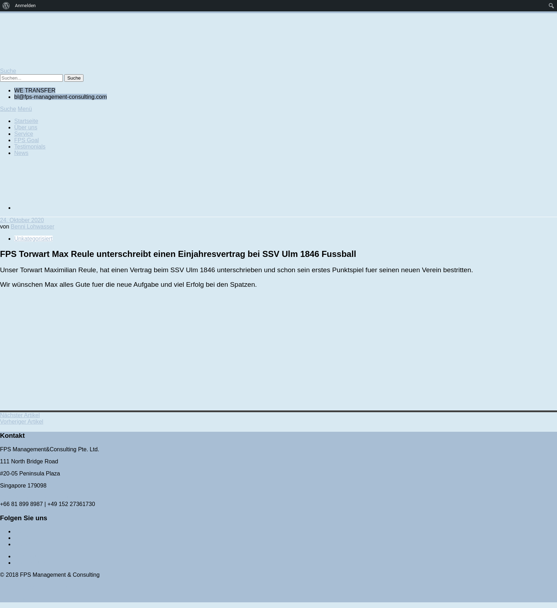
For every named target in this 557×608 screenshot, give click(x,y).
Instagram (26, 544)
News (21, 153)
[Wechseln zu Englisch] (67, 208)
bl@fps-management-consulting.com (46, 498)
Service (23, 134)
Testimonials (29, 147)
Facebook (26, 538)
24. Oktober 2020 (22, 220)
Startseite (26, 121)
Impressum (28, 556)
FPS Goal (26, 140)
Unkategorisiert (33, 239)
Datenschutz (30, 563)
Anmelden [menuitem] (25, 5)
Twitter (22, 531)
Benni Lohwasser (32, 227)
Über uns (25, 127)
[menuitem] (6, 5)
